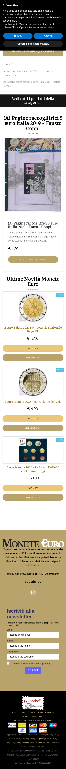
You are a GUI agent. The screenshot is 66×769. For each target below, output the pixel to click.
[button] (33, 100)
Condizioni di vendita (32, 716)
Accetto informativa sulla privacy (28, 663)
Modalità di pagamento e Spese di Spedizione (32, 720)
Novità (40, 712)
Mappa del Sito (42, 743)
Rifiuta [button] (18, 35)
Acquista (33, 348)
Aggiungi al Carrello (33, 259)
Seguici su (33, 581)
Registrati (49, 712)
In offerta (31, 712)
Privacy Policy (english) (33, 739)
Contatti (22, 712)
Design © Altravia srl (25, 743)
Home (14, 712)
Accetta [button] (48, 35)
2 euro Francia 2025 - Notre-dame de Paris (33, 401)
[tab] (33, 100)
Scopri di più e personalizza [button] (33, 43)
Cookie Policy (15, 739)
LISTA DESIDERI (33, 357)
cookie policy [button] (9, 20)
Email (10, 629)
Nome (10, 640)
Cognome (12, 651)
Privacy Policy (52, 735)
